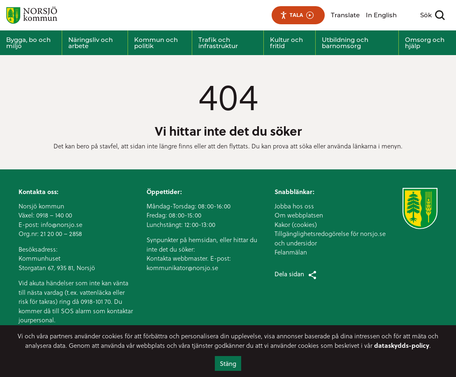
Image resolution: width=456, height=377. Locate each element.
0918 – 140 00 (54, 215)
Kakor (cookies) (296, 224)
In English (381, 15)
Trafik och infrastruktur (218, 43)
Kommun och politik (156, 43)
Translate (345, 15)
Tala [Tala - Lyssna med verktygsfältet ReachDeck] (297, 15)
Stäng (228, 363)
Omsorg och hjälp (424, 43)
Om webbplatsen (299, 215)
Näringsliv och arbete (90, 43)
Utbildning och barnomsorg (345, 43)
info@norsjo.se (61, 224)
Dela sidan (296, 274)
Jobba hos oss (294, 205)
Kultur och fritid (286, 43)
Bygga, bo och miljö (28, 43)
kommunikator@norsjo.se (182, 267)
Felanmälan (291, 252)
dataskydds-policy (401, 345)
